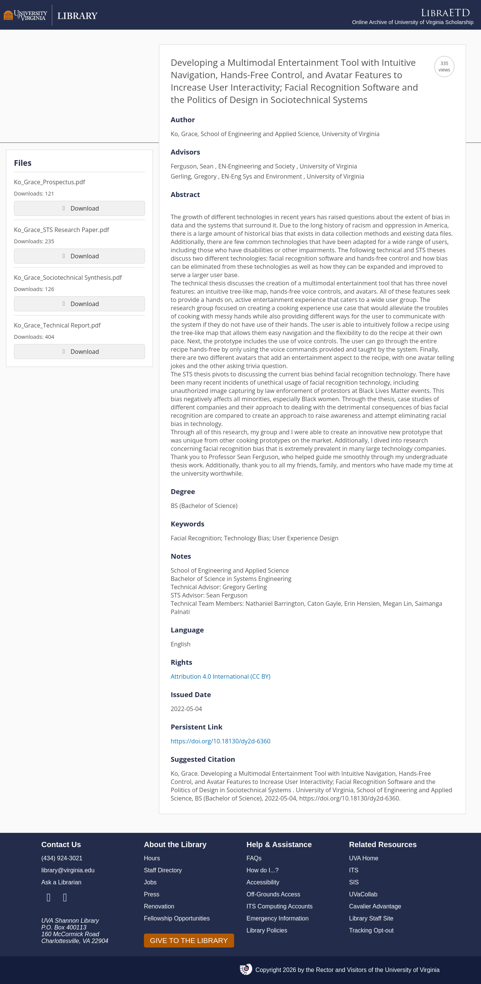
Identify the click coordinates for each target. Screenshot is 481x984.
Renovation (159, 906)
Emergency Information (278, 918)
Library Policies (267, 930)
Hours (152, 858)
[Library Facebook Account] (64, 898)
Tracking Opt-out (371, 930)
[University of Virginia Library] (51, 24)
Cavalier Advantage (375, 906)
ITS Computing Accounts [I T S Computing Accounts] (280, 906)
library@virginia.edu (68, 870)
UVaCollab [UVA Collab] (363, 894)
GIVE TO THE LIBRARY (189, 941)
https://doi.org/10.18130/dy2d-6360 (221, 741)
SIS (354, 882)
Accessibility (263, 882)
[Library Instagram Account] (48, 898)
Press (151, 894)
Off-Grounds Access (273, 894)
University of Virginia (412, 970)
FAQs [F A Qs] (254, 858)
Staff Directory (163, 870)
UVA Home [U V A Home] (363, 858)
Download (79, 208)
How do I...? (262, 870)
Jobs (150, 882)
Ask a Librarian (61, 882)
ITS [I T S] (353, 870)
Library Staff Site (371, 918)
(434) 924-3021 (61, 858)
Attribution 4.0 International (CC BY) (220, 676)
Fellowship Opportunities (177, 918)
